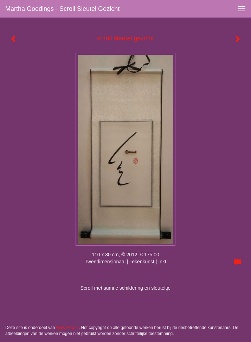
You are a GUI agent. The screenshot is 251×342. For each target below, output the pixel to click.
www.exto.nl (67, 327)
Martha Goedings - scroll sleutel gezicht (62, 8)
